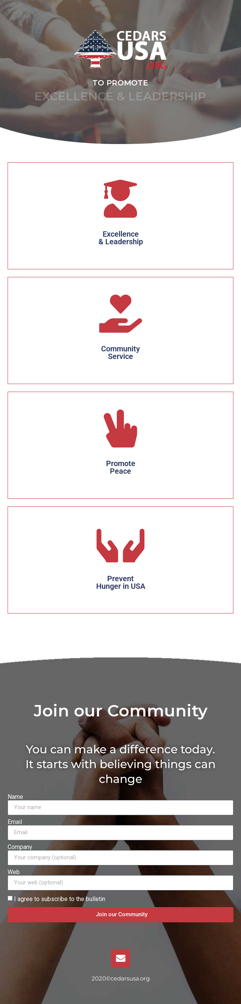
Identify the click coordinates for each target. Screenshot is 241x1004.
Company (20, 847)
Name (15, 797)
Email (15, 822)
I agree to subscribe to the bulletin (59, 898)
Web (14, 872)
